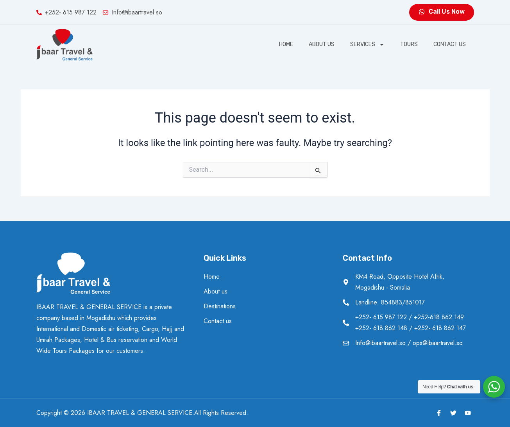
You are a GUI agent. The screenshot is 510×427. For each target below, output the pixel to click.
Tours (409, 44)
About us (322, 44)
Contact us (449, 44)
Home (286, 44)
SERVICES (367, 44)
